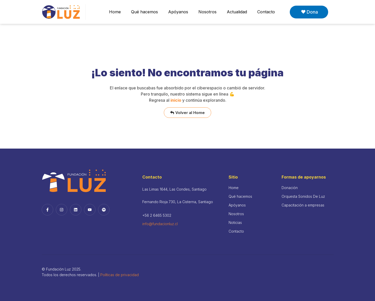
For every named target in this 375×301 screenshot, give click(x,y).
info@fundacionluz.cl (160, 224)
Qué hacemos (144, 11)
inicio (175, 100)
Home (115, 11)
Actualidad (237, 11)
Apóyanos (178, 11)
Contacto (266, 11)
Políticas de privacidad (119, 275)
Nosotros (207, 11)
